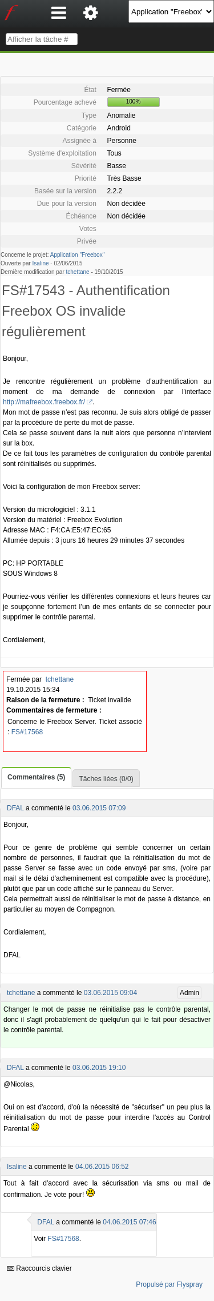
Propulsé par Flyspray (169, 1284)
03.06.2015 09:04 (110, 993)
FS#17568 (27, 732)
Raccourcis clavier (39, 1268)
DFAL (15, 808)
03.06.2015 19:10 (99, 1068)
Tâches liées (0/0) (106, 779)
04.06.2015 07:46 (129, 1222)
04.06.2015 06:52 (101, 1167)
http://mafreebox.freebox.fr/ (44, 402)
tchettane (78, 272)
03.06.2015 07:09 (99, 808)
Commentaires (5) (36, 777)
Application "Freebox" (77, 255)
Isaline (41, 263)
